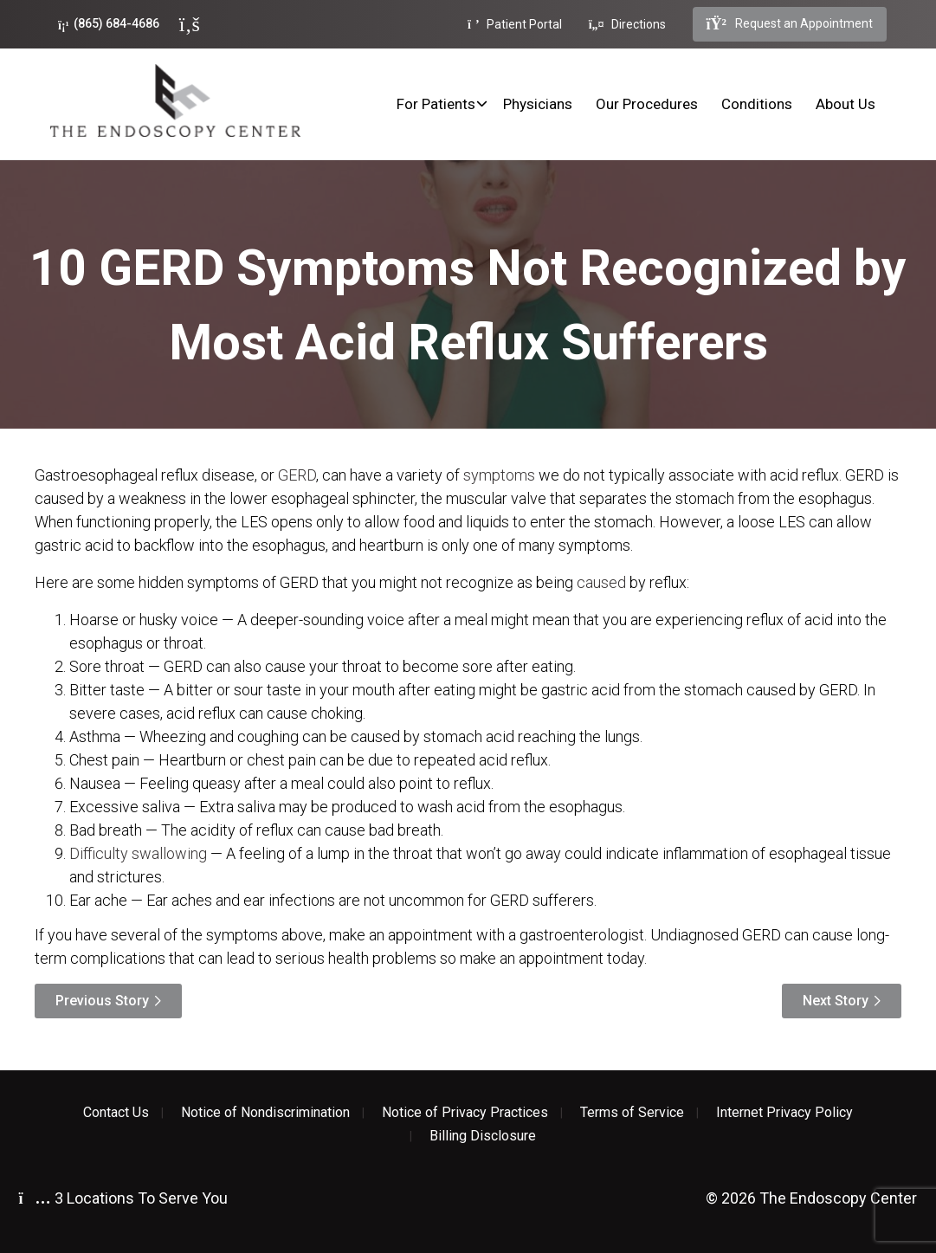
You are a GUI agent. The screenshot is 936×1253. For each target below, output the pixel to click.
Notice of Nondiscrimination (265, 1113)
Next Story (835, 1000)
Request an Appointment (790, 24)
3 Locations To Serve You (123, 1198)
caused (601, 582)
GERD (297, 475)
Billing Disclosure (482, 1136)
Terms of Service (632, 1113)
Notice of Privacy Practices (465, 1113)
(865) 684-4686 (108, 23)
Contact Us (116, 1113)
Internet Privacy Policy (784, 1113)
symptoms (499, 475)
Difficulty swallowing (138, 853)
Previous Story (102, 1000)
